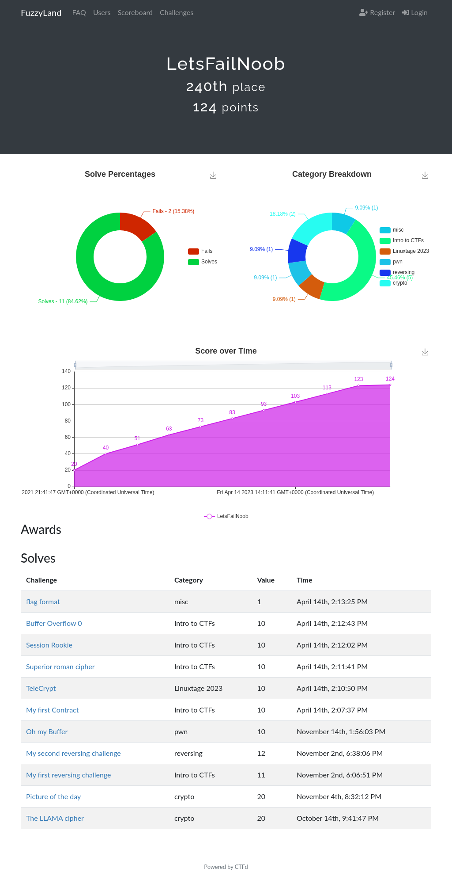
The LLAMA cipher (55, 818)
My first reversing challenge (68, 774)
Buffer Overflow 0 (54, 623)
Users (101, 12)
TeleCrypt (41, 688)
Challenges (176, 12)
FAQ (79, 12)
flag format (43, 601)
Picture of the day (53, 796)
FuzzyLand (41, 12)
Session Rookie (49, 644)
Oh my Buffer (47, 731)
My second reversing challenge (73, 753)
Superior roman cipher (60, 666)
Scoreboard (135, 12)
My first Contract (52, 709)
